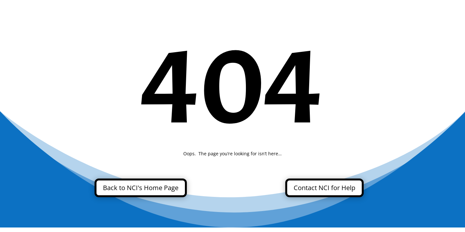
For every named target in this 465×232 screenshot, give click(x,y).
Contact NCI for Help (324, 187)
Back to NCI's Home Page (140, 187)
